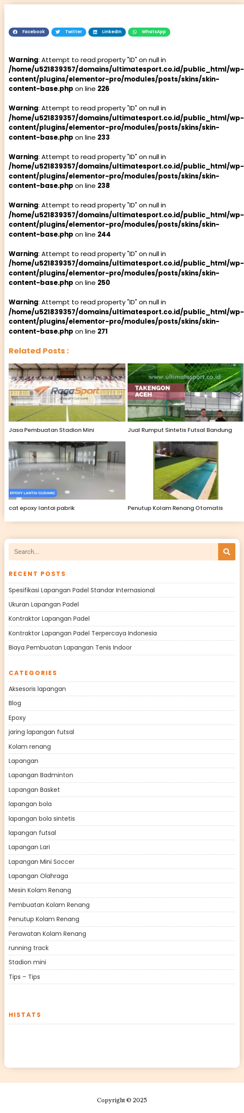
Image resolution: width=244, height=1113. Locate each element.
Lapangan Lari (29, 847)
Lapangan (23, 761)
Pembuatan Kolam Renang (49, 904)
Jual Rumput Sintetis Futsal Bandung (180, 430)
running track (29, 948)
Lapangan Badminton (41, 775)
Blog (15, 703)
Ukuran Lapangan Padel (44, 604)
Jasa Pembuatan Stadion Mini (51, 430)
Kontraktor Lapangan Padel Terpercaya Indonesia (83, 633)
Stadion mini (27, 962)
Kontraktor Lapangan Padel (49, 618)
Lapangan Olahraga (38, 876)
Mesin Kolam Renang (40, 890)
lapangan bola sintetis (42, 818)
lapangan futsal (32, 832)
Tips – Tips (24, 976)
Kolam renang (30, 746)
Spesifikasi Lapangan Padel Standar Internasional (82, 590)
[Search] (226, 551)
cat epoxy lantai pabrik (42, 508)
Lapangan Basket (34, 789)
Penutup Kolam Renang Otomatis (175, 508)
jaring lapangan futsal (41, 732)
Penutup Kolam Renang (44, 919)
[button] (29, 32)
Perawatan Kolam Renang (47, 933)
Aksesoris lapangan (37, 689)
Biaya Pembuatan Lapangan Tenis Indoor (70, 647)
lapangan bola (30, 804)
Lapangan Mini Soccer (42, 861)
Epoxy (17, 717)
